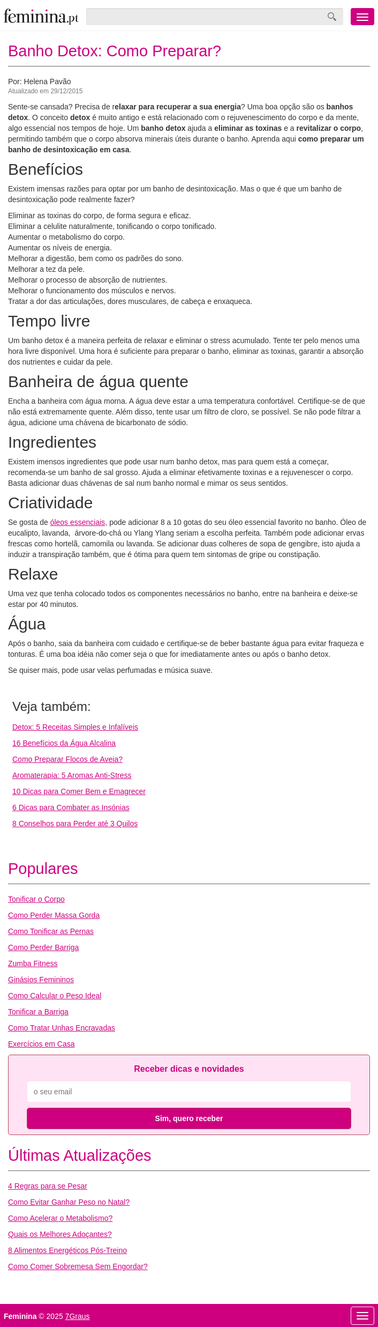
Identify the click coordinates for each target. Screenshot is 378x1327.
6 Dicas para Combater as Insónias (71, 807)
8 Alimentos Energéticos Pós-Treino (67, 1250)
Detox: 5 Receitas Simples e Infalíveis (75, 727)
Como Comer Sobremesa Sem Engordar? (78, 1266)
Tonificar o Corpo (36, 899)
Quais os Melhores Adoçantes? (60, 1234)
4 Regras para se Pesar (47, 1186)
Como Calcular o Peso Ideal (54, 995)
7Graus (77, 1316)
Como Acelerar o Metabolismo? (60, 1218)
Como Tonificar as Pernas (51, 931)
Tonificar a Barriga (38, 1011)
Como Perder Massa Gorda (54, 915)
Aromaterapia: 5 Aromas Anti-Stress (72, 775)
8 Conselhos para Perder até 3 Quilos (75, 823)
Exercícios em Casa (41, 1044)
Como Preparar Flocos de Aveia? (67, 759)
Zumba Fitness (33, 963)
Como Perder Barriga (43, 947)
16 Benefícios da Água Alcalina (64, 743)
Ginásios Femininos (41, 979)
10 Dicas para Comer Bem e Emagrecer (79, 791)
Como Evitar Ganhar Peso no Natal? (69, 1202)
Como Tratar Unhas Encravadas (61, 1028)
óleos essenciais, (79, 522)
